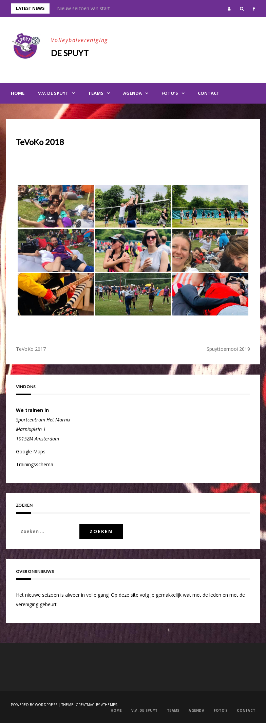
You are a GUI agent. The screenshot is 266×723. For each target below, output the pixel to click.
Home (17, 93)
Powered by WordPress (34, 704)
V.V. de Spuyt (53, 93)
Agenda (132, 93)
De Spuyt (70, 53)
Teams (95, 93)
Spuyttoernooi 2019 (228, 349)
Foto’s (170, 93)
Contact (209, 93)
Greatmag (85, 704)
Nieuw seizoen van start (83, 8)
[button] (229, 9)
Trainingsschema (34, 464)
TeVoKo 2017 (31, 349)
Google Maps (30, 451)
